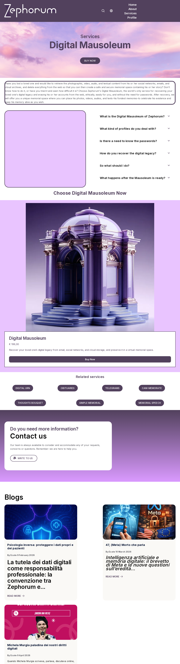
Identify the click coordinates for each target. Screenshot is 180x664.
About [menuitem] (132, 9)
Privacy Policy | (11, 662)
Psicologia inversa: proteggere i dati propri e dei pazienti (30, 546)
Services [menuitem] (130, 13)
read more (16, 601)
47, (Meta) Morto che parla (86, 544)
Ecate (13, 554)
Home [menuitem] (133, 4)
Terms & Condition (31, 662)
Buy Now (90, 359)
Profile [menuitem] (132, 17)
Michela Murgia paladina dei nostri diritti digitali (146, 546)
